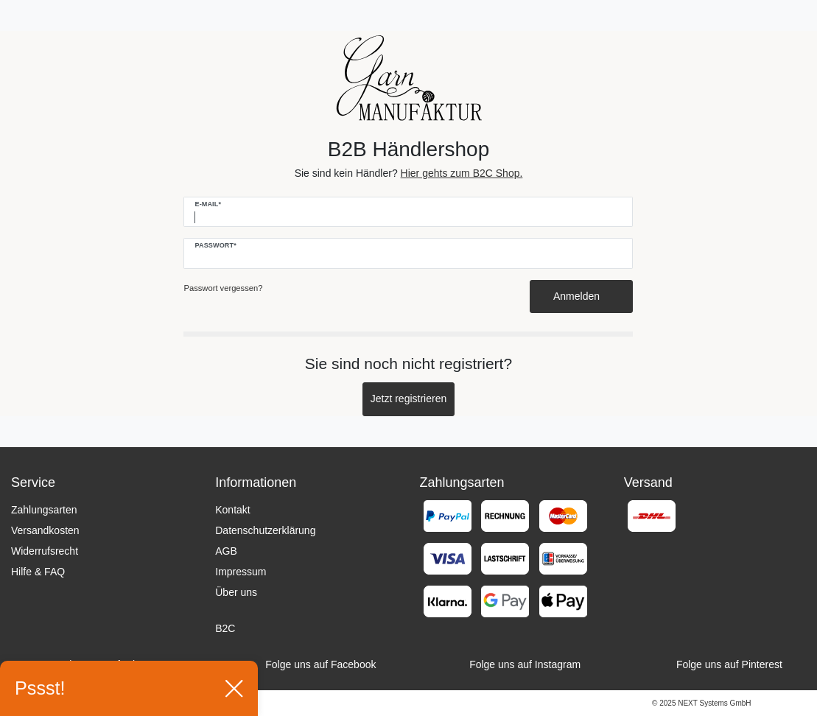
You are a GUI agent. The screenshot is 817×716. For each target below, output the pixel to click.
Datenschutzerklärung (265, 530)
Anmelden (581, 296)
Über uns (236, 592)
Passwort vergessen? (222, 288)
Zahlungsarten (44, 510)
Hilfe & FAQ (38, 572)
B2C (225, 628)
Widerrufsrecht (44, 551)
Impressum (240, 572)
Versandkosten (45, 530)
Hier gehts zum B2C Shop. (462, 173)
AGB (226, 551)
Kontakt (232, 510)
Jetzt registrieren (408, 398)
